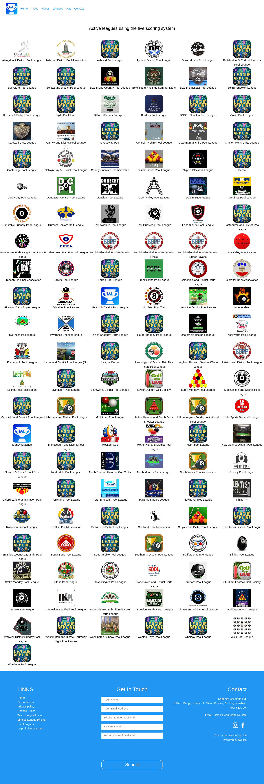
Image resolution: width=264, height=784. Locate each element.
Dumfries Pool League (242, 197)
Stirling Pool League (242, 554)
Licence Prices (26, 710)
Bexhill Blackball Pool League (198, 87)
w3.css (242, 739)
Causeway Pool (110, 142)
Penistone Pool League (66, 499)
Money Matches (22, 444)
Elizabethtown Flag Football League (66, 252)
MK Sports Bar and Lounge (241, 417)
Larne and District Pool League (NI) (65, 362)
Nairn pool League (198, 444)
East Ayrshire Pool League (110, 224)
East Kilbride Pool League (198, 224)
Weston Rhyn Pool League (154, 636)
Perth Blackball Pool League (110, 499)
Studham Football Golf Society (242, 582)
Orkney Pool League (242, 472)
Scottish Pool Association (66, 527)
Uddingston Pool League (242, 609)
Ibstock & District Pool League (198, 307)
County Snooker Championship (110, 170)
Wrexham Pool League (22, 664)
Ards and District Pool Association (66, 60)
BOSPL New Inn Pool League (198, 115)
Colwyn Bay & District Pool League (66, 170)
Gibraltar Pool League (66, 307)
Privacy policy (25, 706)
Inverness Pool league (22, 334)
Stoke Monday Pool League (22, 582)
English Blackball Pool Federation (109, 252)
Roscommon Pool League (22, 527)
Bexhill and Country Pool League (110, 87)
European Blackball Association (22, 279)
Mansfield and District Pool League (22, 417)
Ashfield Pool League (110, 60)
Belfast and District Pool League (65, 87)
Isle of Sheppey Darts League (110, 334)
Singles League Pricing (31, 719)
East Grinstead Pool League (154, 224)
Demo (242, 170)
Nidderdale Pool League (66, 472)
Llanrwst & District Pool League (110, 389)
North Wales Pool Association (198, 472)
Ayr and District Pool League (154, 60)
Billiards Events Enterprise (110, 115)
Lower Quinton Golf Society (154, 389)
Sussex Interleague (22, 609)
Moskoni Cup (110, 444)
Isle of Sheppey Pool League (154, 334)
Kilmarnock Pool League (22, 362)
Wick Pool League (242, 636)
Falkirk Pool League (66, 279)
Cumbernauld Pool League (154, 170)
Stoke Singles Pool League (110, 582)
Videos (45, 8)
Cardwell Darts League (22, 142)
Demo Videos (25, 702)
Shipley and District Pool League (198, 527)
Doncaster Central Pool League (66, 197)
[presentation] (132, 749)
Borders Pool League (154, 115)
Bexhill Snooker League (242, 87)
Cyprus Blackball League (198, 170)
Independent (242, 307)
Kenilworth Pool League (242, 334)
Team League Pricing (30, 715)
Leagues (57, 8)
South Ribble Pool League (110, 554)
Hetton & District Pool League (110, 307)
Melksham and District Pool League (66, 417)
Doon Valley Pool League (154, 197)
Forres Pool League (110, 279)
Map (68, 8)
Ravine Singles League (198, 499)
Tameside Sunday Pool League (154, 609)
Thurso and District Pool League (198, 609)
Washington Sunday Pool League (110, 636)
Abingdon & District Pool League (22, 60)
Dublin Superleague (198, 197)
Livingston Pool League (66, 389)
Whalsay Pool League (198, 636)
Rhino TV (242, 499)
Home (24, 8)
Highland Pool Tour (154, 307)
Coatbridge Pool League (22, 170)
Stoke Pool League (66, 582)
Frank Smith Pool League (153, 279)
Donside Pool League (110, 197)
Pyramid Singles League (154, 499)
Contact (79, 8)
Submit (132, 764)
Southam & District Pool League (154, 554)
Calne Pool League (242, 115)
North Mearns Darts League (154, 472)
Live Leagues (25, 724)
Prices (34, 8)
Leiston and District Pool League (242, 362)
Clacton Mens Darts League (242, 142)
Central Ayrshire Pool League (154, 142)
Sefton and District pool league (110, 527)
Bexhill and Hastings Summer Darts (154, 87)
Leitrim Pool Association (21, 389)
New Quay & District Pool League (242, 444)
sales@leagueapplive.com (230, 714)
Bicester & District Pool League (22, 115)
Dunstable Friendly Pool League (21, 224)
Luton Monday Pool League (198, 389)
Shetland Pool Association (154, 527)
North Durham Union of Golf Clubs (110, 472)
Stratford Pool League (198, 582)
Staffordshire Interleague (198, 554)
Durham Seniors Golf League (66, 224)
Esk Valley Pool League (242, 252)
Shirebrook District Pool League (242, 527)
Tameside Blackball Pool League (66, 609)
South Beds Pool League (66, 554)
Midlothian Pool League (110, 417)
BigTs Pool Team (66, 115)
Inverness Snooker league (66, 334)
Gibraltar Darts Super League (22, 307)
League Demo (110, 362)
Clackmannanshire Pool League (198, 142)
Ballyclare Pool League (22, 87)
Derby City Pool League (22, 197)
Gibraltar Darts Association (242, 279)
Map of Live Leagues (30, 728)
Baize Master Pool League (198, 60)
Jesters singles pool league (197, 334)
